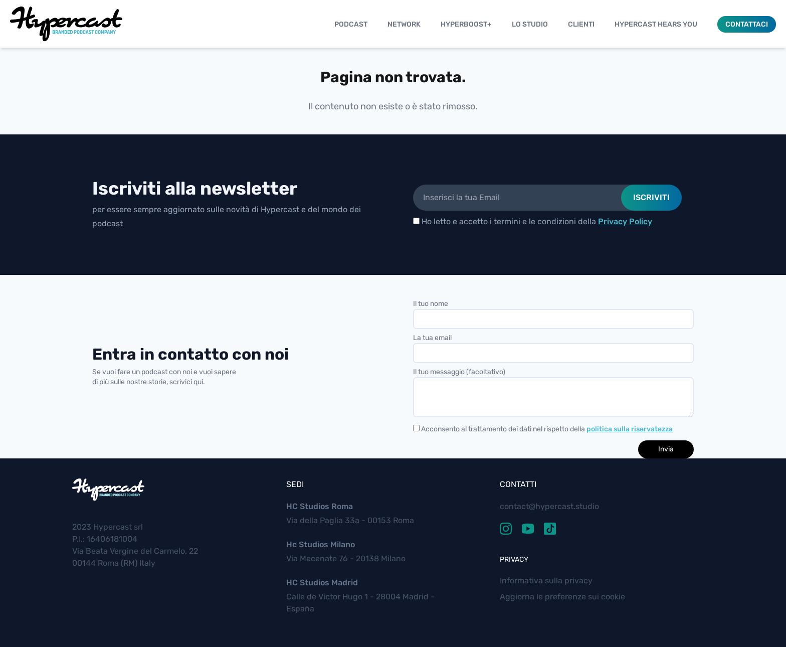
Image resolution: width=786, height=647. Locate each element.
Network (404, 24)
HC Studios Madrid (322, 582)
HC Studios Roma (319, 506)
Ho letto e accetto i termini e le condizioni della (532, 221)
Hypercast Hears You (656, 24)
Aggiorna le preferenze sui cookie (562, 596)
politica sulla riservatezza (629, 429)
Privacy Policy (625, 221)
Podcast (350, 24)
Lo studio (530, 24)
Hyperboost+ (466, 24)
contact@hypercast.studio (549, 506)
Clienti (581, 24)
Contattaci (746, 24)
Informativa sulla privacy (546, 580)
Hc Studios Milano (320, 544)
